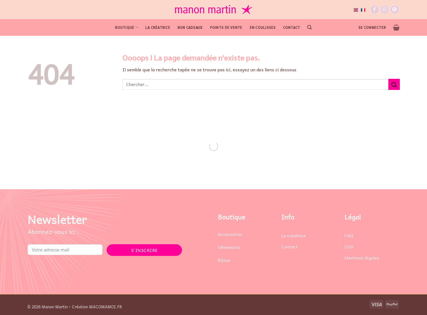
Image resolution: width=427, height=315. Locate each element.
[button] (309, 27)
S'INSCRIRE (144, 250)
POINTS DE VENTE (226, 27)
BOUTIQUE (126, 27)
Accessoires (230, 234)
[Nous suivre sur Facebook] (374, 9)
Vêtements (229, 247)
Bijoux (224, 259)
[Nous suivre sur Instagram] (384, 9)
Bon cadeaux (190, 27)
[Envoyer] (393, 84)
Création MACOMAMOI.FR (97, 306)
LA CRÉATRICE (157, 27)
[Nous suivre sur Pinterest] (394, 9)
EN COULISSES (263, 27)
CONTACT (291, 27)
